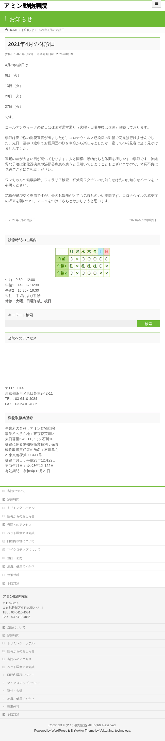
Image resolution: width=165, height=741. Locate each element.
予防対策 (13, 583)
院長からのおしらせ (21, 516)
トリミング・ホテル (21, 507)
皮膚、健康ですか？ (21, 566)
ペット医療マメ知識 (21, 533)
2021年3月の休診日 (20, 220)
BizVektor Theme (83, 730)
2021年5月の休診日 (144, 220)
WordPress (59, 730)
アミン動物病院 (25, 5)
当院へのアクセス (19, 524)
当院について (16, 491)
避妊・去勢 (14, 558)
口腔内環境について (21, 541)
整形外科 (13, 575)
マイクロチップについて (24, 549)
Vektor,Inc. (107, 730)
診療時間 (13, 499)
